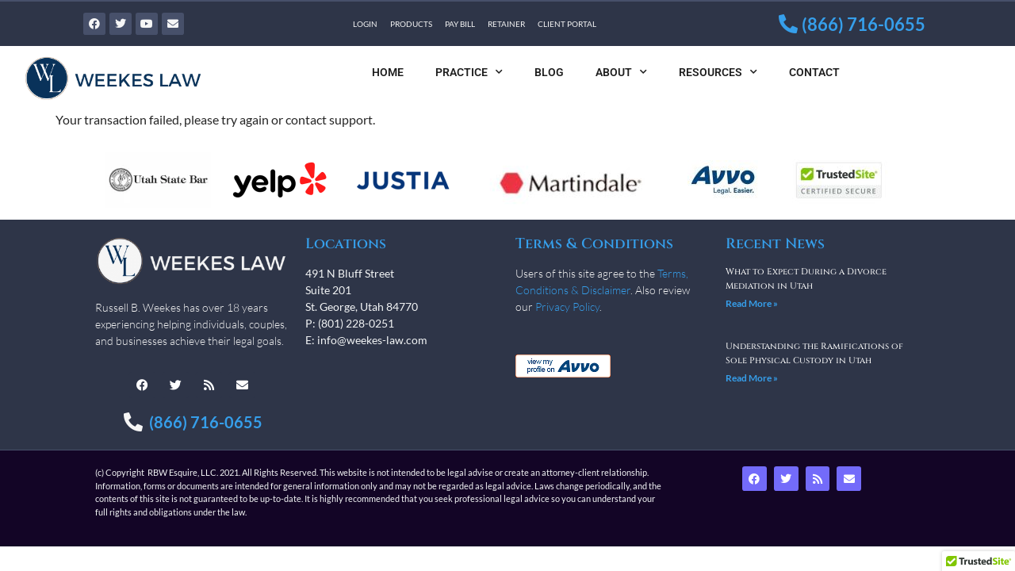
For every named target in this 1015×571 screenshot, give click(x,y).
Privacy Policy (567, 306)
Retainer (506, 24)
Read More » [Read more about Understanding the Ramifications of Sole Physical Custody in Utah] (752, 378)
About (621, 72)
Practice (469, 72)
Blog (549, 72)
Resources (718, 72)
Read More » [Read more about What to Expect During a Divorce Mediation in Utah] (752, 303)
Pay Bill (460, 24)
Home (388, 72)
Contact (814, 72)
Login (365, 24)
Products (411, 24)
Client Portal (567, 24)
